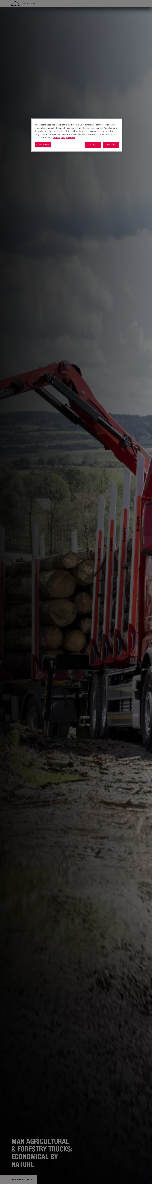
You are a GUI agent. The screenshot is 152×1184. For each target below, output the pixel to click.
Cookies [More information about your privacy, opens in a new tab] (56, 137)
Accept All (111, 145)
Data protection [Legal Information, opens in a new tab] (68, 137)
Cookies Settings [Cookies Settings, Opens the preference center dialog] (43, 145)
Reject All (92, 145)
